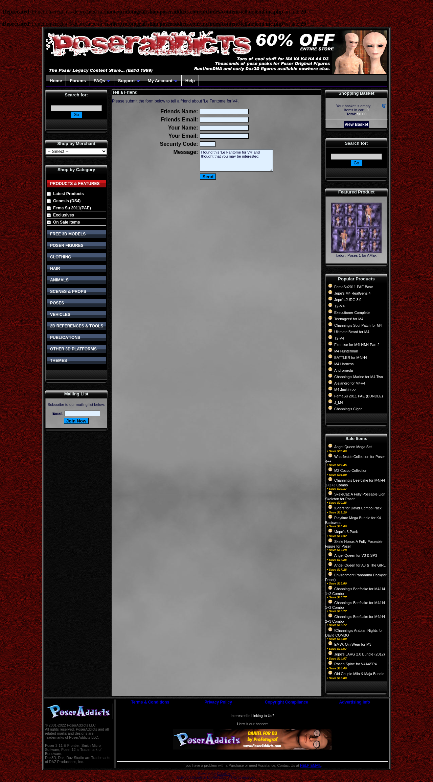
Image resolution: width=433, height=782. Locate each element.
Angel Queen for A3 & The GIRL (360, 565)
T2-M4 (339, 306)
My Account (163, 80)
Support (129, 80)
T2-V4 (339, 338)
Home (56, 80)
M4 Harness (344, 364)
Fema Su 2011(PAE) (72, 208)
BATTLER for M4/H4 (350, 357)
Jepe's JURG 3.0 (347, 300)
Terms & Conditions (150, 702)
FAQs (102, 80)
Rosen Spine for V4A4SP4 (355, 664)
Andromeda (343, 370)
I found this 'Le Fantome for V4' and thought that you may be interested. (236, 160)
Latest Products (68, 193)
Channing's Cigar (348, 409)
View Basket (356, 124)
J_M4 (338, 402)
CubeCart (224, 774)
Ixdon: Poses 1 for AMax (356, 255)
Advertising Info (354, 702)
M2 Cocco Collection (350, 470)
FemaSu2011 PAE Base (353, 287)
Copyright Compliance (286, 702)
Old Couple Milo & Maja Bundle (359, 674)
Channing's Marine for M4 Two (358, 377)
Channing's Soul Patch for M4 (358, 325)
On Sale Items (66, 222)
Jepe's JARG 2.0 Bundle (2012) (359, 654)
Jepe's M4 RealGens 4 (352, 293)
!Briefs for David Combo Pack (358, 508)
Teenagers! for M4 (348, 319)
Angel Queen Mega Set (353, 447)
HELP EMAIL (310, 765)
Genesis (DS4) (67, 201)
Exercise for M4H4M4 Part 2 (357, 345)
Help (190, 80)
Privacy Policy (218, 702)
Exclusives (63, 215)
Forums (78, 80)
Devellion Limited (205, 777)
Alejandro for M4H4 (349, 383)
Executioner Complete (352, 312)
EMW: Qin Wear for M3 (352, 644)
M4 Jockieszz (345, 390)
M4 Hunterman (346, 351)
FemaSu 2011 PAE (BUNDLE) (358, 396)
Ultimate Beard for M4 (351, 332)
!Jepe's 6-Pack (346, 532)
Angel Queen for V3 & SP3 (355, 555)
